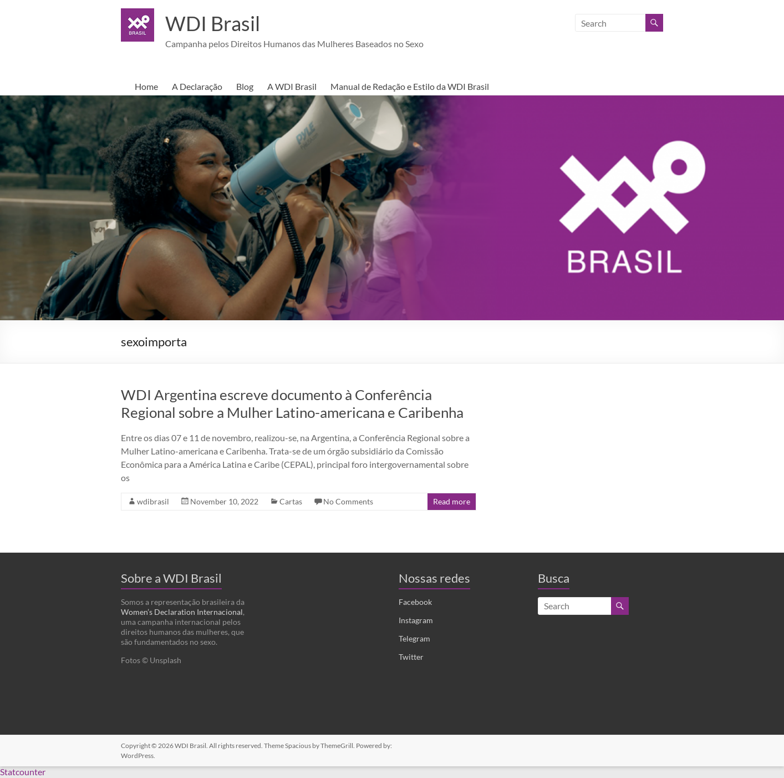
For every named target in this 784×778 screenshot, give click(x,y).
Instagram (416, 620)
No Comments (348, 502)
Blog (244, 87)
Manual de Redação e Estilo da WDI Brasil (409, 87)
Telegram (414, 639)
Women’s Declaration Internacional (182, 612)
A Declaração (197, 87)
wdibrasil (153, 502)
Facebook (415, 602)
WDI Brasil (212, 24)
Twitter (411, 657)
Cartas (290, 502)
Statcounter (22, 772)
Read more (451, 502)
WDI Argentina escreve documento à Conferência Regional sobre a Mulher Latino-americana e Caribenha (292, 404)
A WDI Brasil (292, 87)
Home (146, 87)
